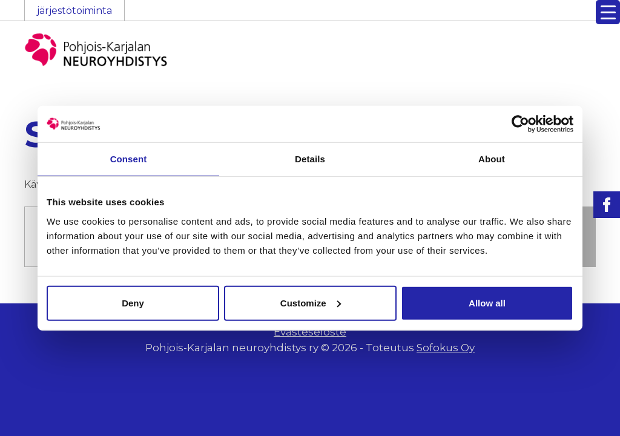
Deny (133, 302)
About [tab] (491, 159)
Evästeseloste (310, 332)
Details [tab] (310, 159)
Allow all (487, 302)
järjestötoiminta (74, 10)
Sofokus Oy (446, 348)
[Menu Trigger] (608, 12)
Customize (310, 302)
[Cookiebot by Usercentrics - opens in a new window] (520, 124)
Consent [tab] (128, 159)
